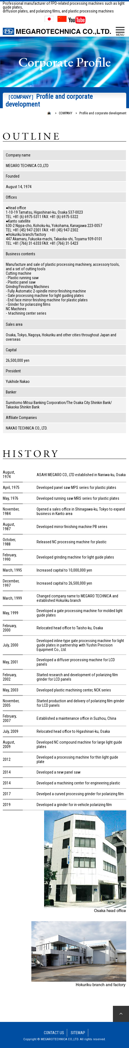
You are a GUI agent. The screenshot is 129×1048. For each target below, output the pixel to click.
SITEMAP (78, 1033)
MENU (120, 31)
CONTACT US (54, 1033)
